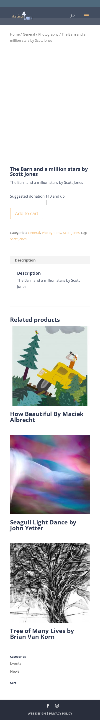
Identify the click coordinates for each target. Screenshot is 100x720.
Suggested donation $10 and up (37, 196)
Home (15, 34)
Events (15, 663)
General (29, 34)
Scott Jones (71, 232)
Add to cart (26, 213)
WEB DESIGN (37, 713)
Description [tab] (25, 260)
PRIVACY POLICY (60, 713)
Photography (48, 34)
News (14, 671)
